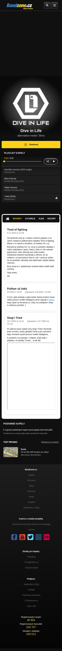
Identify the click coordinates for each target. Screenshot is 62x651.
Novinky (17, 218)
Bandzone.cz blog (31, 507)
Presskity (31, 557)
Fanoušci (31, 491)
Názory (51, 218)
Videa (31, 486)
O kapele (30, 218)
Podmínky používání (31, 595)
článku (51, 300)
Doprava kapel (31, 568)
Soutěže (31, 502)
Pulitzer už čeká (17, 288)
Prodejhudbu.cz (31, 562)
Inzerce (31, 530)
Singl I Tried (14, 317)
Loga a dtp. (31, 606)
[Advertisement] (31, 43)
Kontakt (31, 590)
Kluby (31, 497)
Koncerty (31, 480)
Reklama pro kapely (50, 442)
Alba (41, 218)
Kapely (31, 475)
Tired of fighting (17, 229)
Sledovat (31, 144)
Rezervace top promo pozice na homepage (31, 524)
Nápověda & (31, 584)
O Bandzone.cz (31, 600)
